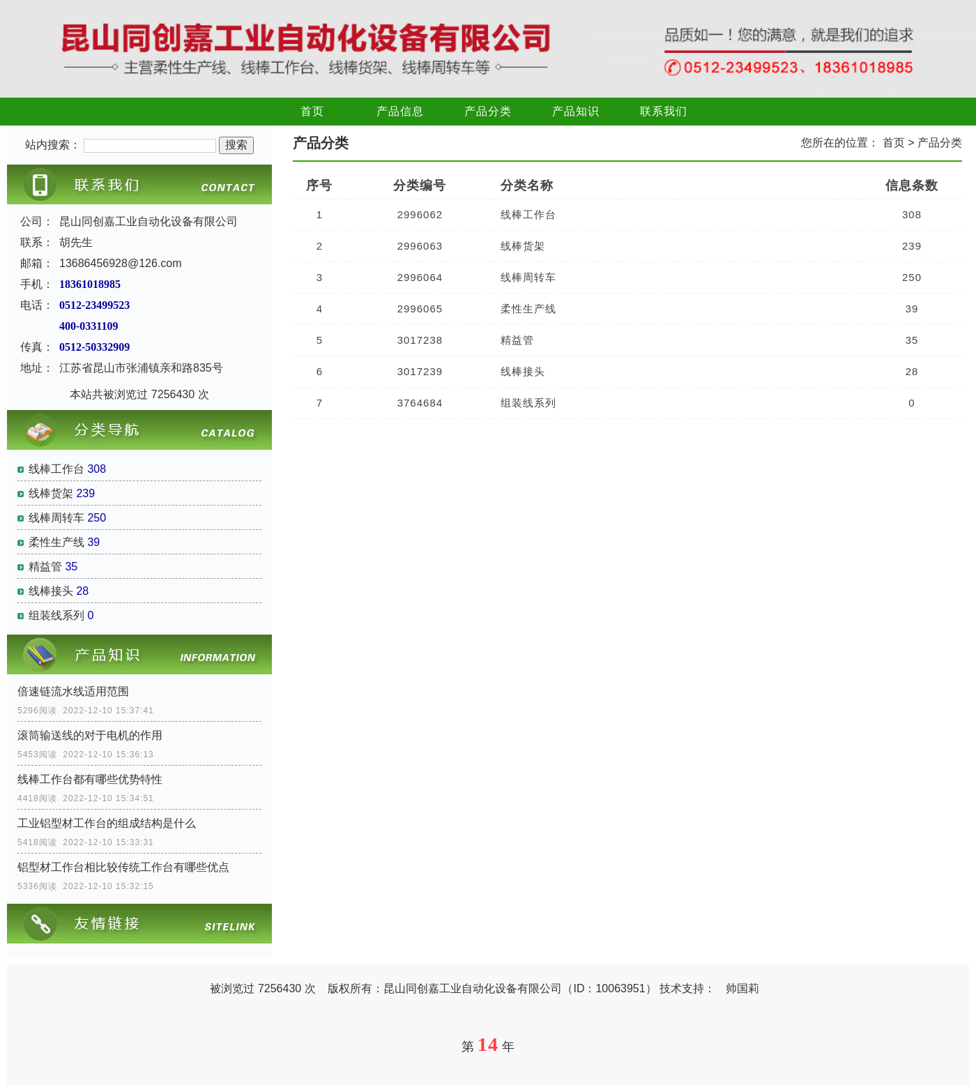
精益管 (45, 566)
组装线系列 (56, 615)
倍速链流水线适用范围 (73, 691)
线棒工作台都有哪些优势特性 (89, 779)
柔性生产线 (56, 542)
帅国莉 (742, 988)
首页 (312, 111)
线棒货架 (51, 493)
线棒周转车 (56, 518)
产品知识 (576, 111)
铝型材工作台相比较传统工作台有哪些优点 (123, 867)
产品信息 (400, 111)
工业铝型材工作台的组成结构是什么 (106, 823)
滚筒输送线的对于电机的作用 (89, 735)
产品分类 (488, 111)
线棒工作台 (56, 469)
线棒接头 (51, 591)
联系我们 (663, 111)
